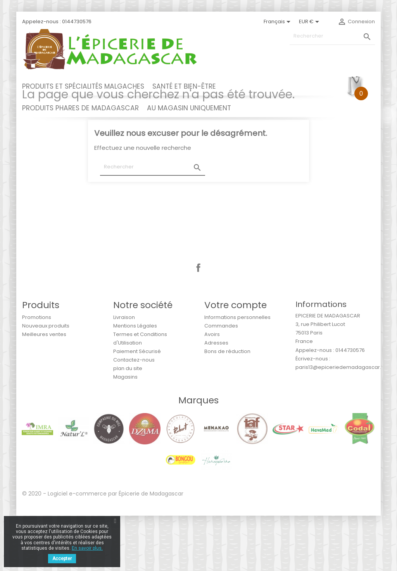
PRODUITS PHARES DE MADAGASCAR (80, 108)
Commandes (221, 381)
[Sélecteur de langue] (278, 21)
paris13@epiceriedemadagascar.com (344, 422)
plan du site (127, 423)
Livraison (124, 372)
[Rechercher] (332, 36)
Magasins (125, 432)
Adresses (216, 398)
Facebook (198, 323)
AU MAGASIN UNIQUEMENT (189, 108)
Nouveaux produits (45, 381)
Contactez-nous (134, 415)
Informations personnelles (237, 372)
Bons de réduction (227, 406)
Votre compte (235, 360)
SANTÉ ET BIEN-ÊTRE (184, 86)
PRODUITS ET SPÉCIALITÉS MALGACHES (83, 86)
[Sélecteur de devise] (310, 21)
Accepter (62, 558)
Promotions (36, 372)
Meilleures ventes (44, 389)
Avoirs (212, 389)
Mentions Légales (135, 381)
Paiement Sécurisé (137, 406)
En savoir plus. (87, 548)
